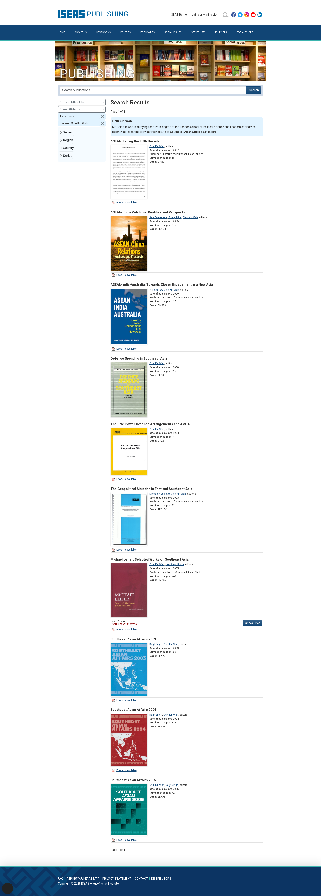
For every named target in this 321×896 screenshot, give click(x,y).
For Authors (245, 32)
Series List (198, 32)
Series (67, 156)
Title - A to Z (82, 102)
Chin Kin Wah (156, 146)
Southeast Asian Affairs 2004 (133, 710)
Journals (220, 32)
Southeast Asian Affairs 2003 (133, 639)
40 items (82, 109)
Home (61, 32)
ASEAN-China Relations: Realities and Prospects (148, 212)
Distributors (161, 878)
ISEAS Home (179, 14)
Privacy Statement (116, 878)
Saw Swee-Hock (158, 217)
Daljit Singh (155, 644)
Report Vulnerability (83, 878)
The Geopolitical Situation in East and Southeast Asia (151, 489)
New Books (103, 32)
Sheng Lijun (175, 217)
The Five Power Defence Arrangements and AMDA (150, 424)
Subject (68, 132)
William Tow (156, 289)
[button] (102, 116)
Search (254, 90)
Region (68, 140)
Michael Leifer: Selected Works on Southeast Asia (150, 559)
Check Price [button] (252, 623)
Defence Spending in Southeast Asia (139, 358)
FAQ (60, 878)
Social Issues (172, 32)
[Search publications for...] (153, 90)
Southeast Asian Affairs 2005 (133, 780)
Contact (141, 878)
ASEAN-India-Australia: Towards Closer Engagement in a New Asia (162, 285)
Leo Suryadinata (175, 564)
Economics (147, 32)
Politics (125, 32)
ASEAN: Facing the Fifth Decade (135, 141)
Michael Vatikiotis (159, 493)
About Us (81, 32)
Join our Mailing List (204, 14)
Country (68, 148)
